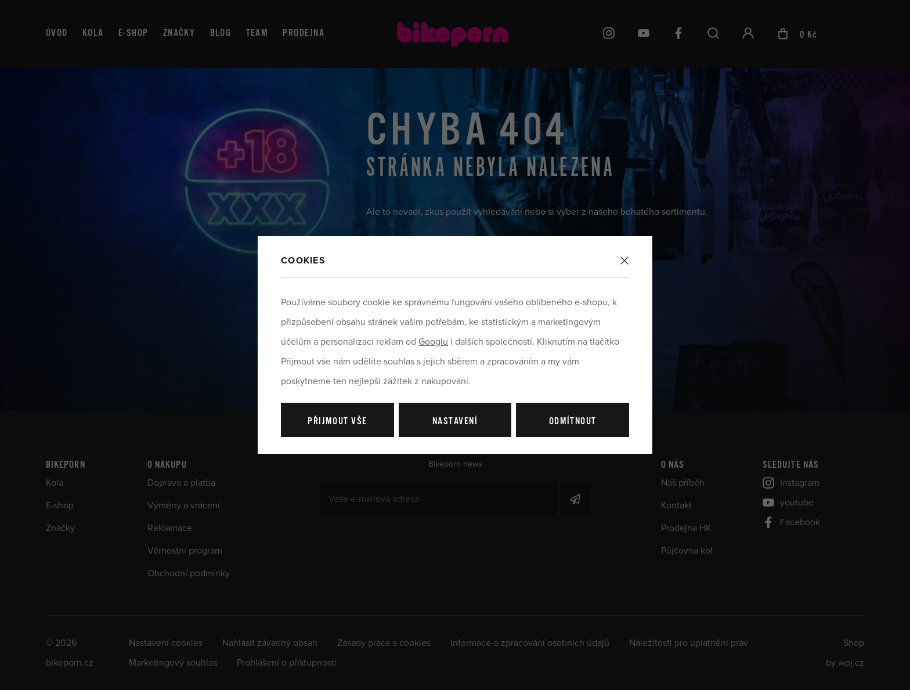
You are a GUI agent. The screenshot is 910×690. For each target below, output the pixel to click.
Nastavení (455, 422)
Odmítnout (573, 422)
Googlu (433, 342)
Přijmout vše (337, 422)
